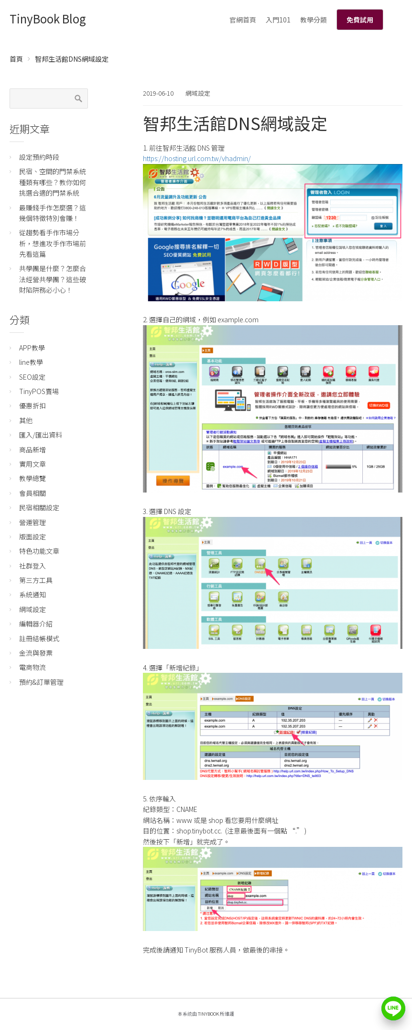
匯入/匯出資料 (40, 434)
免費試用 (360, 19)
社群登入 (32, 565)
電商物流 (32, 667)
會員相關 (32, 493)
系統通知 (32, 594)
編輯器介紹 (36, 623)
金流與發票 (36, 652)
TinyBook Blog (48, 18)
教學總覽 (32, 478)
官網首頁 (242, 19)
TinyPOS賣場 (39, 391)
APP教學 (32, 347)
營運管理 (32, 522)
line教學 (31, 362)
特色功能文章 (39, 551)
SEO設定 (32, 377)
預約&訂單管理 (41, 682)
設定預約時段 (39, 157)
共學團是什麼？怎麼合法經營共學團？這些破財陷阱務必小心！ (52, 279)
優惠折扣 (32, 405)
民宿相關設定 (39, 507)
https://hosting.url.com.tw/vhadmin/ (197, 158)
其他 (26, 420)
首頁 (16, 59)
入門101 (278, 19)
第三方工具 (36, 580)
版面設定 (32, 536)
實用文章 (32, 464)
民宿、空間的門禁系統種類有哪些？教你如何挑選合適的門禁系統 (52, 181)
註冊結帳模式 (39, 638)
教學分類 (313, 19)
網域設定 (197, 93)
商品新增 (32, 449)
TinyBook (208, 1013)
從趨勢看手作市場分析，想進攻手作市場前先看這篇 (52, 243)
